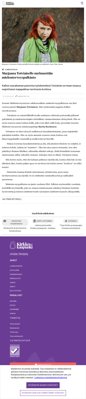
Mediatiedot (14, 328)
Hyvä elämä (14, 270)
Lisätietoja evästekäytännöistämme (50, 377)
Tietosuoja (14, 332)
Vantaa (13, 313)
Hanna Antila (23, 96)
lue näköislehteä (19, 340)
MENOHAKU (42, 365)
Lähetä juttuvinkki (44, 221)
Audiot (13, 282)
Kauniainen (14, 309)
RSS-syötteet (15, 291)
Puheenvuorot (16, 274)
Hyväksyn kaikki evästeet (43, 385)
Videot (12, 286)
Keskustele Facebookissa (16, 222)
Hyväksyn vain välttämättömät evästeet (43, 393)
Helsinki (13, 301)
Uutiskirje (72, 221)
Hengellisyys (15, 278)
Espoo (12, 305)
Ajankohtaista (16, 266)
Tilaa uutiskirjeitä (16, 336)
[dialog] (43, 382)
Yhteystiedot (15, 324)
